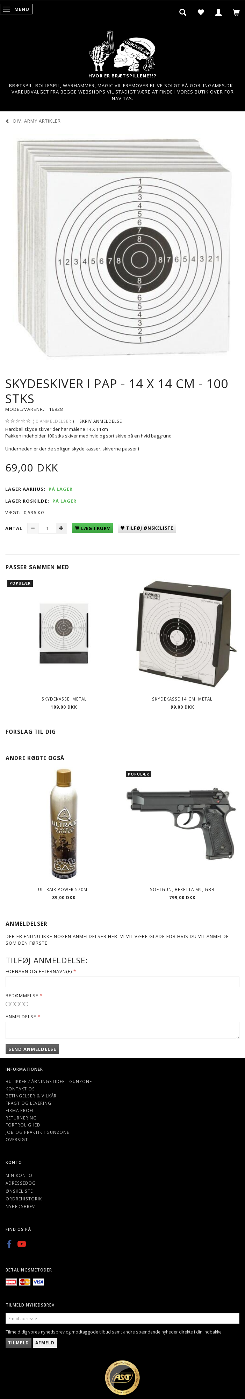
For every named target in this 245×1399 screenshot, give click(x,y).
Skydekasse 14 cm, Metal (182, 699)
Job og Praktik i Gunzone (37, 1132)
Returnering (21, 1118)
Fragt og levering (28, 1103)
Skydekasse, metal (64, 699)
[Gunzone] (123, 49)
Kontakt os (20, 1088)
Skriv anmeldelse (100, 421)
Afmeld (45, 1343)
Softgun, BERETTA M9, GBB (182, 889)
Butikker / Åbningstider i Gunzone (49, 1081)
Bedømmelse (22, 995)
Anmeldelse (21, 1016)
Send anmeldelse (32, 1049)
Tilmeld (18, 1343)
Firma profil (21, 1110)
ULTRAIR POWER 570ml (64, 889)
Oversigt (17, 1139)
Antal (14, 528)
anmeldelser (53, 421)
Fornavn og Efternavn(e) (39, 971)
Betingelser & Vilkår (31, 1095)
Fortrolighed (23, 1125)
